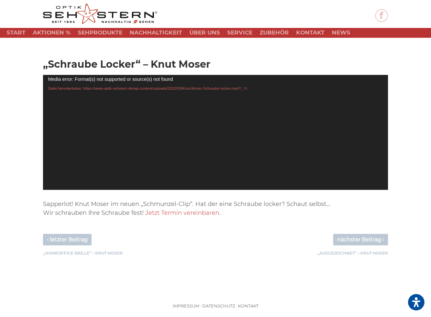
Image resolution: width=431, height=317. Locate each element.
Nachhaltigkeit (156, 33)
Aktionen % (52, 33)
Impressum (186, 305)
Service (239, 33)
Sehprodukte (100, 33)
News (341, 33)
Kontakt (310, 33)
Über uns (204, 33)
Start (16, 33)
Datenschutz (218, 305)
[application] (215, 132)
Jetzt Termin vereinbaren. (183, 212)
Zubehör (274, 33)
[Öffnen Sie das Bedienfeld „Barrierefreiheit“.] (416, 302)
